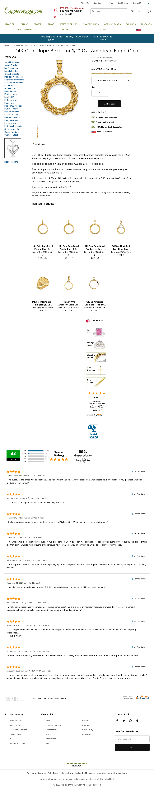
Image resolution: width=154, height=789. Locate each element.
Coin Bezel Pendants (20, 45)
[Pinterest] (137, 720)
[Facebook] (117, 720)
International (51, 739)
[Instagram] (130, 720)
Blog (111, 3)
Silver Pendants (11, 129)
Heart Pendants (11, 91)
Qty (93, 87)
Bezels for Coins (12, 71)
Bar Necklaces (11, 68)
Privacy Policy (87, 730)
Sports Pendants (12, 132)
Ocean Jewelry (11, 114)
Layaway (85, 725)
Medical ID (9, 97)
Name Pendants (11, 111)
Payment (84, 721)
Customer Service (53, 725)
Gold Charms (10, 85)
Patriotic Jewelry (12, 117)
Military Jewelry (11, 100)
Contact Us (137, 3)
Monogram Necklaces (14, 106)
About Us (85, 3)
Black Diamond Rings (18, 730)
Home (6, 45)
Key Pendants (10, 94)
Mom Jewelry (10, 103)
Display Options (39, 698)
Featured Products (17, 743)
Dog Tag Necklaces (13, 77)
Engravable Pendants (14, 80)
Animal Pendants (11, 65)
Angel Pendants (11, 62)
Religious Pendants (13, 126)
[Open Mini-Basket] (149, 11)
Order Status (51, 730)
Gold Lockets (10, 88)
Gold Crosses (15, 725)
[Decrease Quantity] (94, 92)
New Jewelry (99, 3)
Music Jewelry (11, 109)
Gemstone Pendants (13, 82)
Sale (11, 739)
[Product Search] (111, 11)
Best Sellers (123, 3)
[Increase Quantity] (105, 92)
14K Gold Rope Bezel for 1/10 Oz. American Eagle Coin (53, 45)
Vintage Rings (15, 734)
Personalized (10, 123)
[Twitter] (124, 720)
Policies (49, 721)
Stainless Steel (11, 135)
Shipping (49, 734)
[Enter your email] (132, 739)
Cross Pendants (11, 74)
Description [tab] (39, 144)
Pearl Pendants (11, 120)
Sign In (135, 11)
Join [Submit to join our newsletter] (132, 747)
